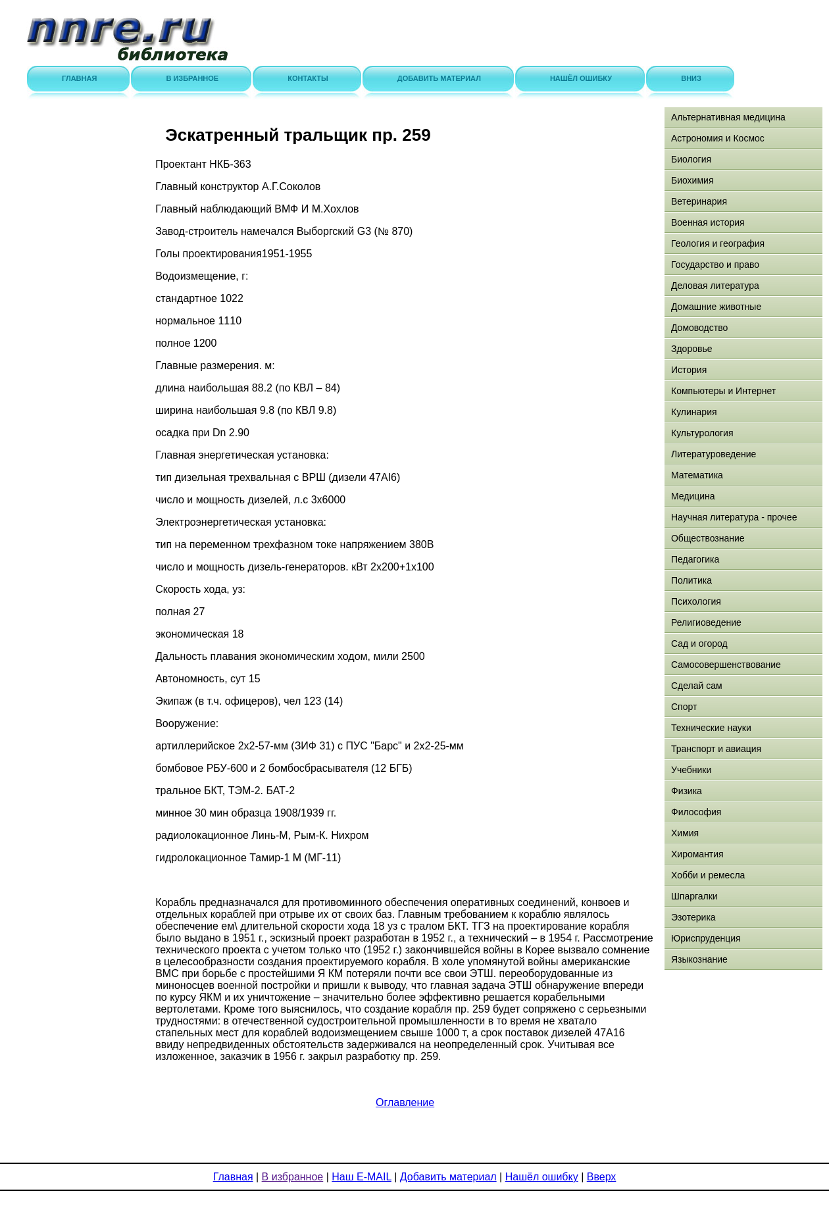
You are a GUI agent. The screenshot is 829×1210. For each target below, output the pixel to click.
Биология (691, 159)
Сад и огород (699, 643)
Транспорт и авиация (716, 749)
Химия (685, 833)
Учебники (691, 770)
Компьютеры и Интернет (723, 391)
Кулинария (694, 412)
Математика (697, 475)
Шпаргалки (694, 896)
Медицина (693, 496)
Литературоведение (713, 454)
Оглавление (405, 1102)
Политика (691, 580)
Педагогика (695, 559)
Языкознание (699, 959)
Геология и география (718, 243)
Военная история (708, 222)
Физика (686, 791)
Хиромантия (697, 854)
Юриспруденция (706, 938)
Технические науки (711, 727)
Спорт (684, 706)
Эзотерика (693, 917)
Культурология (702, 433)
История (689, 370)
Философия (696, 812)
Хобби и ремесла (708, 875)
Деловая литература (715, 285)
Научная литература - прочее (734, 517)
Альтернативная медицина (728, 117)
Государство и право (715, 264)
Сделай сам (696, 685)
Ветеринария (699, 201)
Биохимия (692, 180)
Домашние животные (716, 306)
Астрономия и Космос (718, 138)
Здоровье (692, 348)
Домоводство (699, 327)
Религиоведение (706, 622)
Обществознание (708, 538)
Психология (696, 601)
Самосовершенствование (726, 664)
